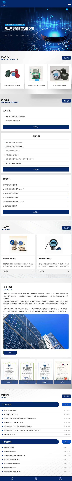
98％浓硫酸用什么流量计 (11, 197)
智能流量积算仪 (37, 448)
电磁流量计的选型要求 (13, 150)
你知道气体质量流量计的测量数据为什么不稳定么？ (37, 418)
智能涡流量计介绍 (37, 434)
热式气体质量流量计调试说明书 (16, 116)
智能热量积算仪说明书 (13, 121)
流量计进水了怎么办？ (13, 155)
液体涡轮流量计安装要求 (10, 193)
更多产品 (66, 58)
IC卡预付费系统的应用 (37, 414)
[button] (35, 49)
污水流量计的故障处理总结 (37, 472)
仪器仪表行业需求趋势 (10, 206)
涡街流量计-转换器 (37, 452)
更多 (66, 404)
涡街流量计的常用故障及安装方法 (13, 189)
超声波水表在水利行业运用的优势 (37, 422)
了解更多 (10, 352)
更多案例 (66, 228)
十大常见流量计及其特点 (13, 163)
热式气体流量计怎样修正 (10, 185)
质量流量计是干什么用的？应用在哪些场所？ (20, 159)
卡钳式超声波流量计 (37, 410)
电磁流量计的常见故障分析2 (14, 146)
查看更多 (66, 101)
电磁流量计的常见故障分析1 (14, 142)
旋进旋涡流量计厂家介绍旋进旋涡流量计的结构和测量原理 (37, 430)
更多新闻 (66, 396)
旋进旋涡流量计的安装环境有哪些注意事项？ (37, 426)
